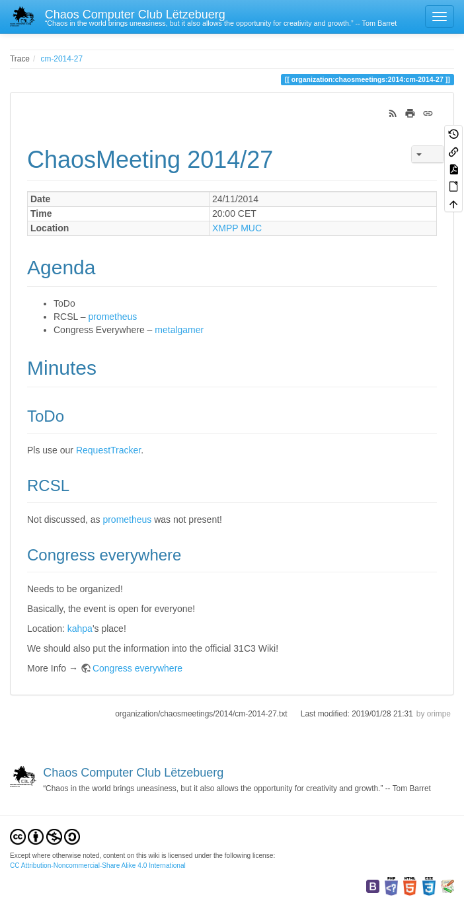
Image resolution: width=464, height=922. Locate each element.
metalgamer (179, 330)
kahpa (80, 628)
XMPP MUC (237, 228)
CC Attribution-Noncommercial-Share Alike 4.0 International (98, 865)
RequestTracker (108, 450)
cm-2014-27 (62, 58)
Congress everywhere (137, 668)
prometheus (112, 316)
